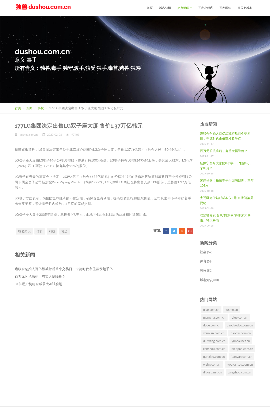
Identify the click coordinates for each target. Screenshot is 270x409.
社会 (64, 231)
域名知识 (165, 8)
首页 (150, 8)
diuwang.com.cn (214, 341)
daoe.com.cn (212, 325)
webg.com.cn (212, 364)
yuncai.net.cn (241, 341)
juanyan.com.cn (241, 356)
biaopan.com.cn (242, 349)
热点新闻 (184, 8)
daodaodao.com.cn (240, 325)
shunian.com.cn (214, 333)
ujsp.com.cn (211, 309)
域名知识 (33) (209, 280)
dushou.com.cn (29, 134)
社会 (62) (206, 252)
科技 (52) (206, 270)
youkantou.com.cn (240, 364)
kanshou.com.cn (214, 349)
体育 (40, 231)
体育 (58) (206, 261)
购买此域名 (244, 8)
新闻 (29, 108)
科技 (41, 108)
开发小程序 (205, 8)
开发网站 (225, 8)
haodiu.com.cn (241, 333)
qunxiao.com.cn (214, 356)
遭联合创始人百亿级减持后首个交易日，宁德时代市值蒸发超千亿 (64, 269)
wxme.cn (231, 309)
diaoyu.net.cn (212, 372)
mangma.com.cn (214, 317)
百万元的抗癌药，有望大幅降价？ (40, 276)
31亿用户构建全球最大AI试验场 (38, 284)
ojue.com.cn (240, 317)
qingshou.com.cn (239, 372)
